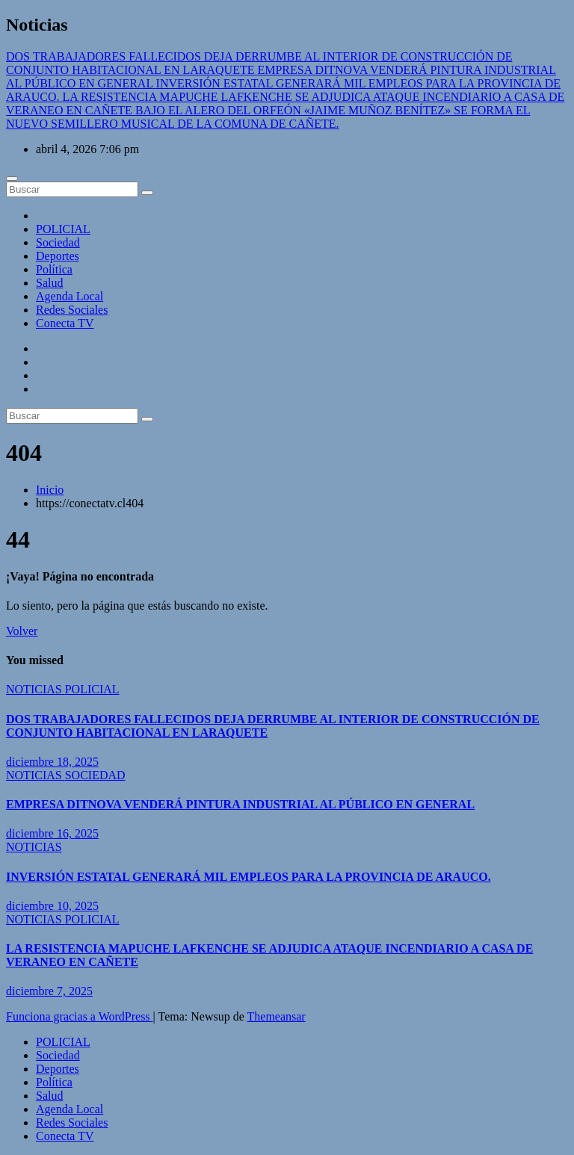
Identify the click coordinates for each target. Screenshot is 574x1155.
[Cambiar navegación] (12, 178)
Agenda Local (69, 296)
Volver (21, 631)
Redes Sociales (72, 309)
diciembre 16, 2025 (52, 833)
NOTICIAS (35, 689)
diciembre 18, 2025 (52, 761)
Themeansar (276, 1016)
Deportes (57, 256)
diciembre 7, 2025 (49, 991)
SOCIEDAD (95, 775)
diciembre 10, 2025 (52, 905)
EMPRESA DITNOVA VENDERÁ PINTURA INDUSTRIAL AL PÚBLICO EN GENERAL (240, 804)
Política (54, 269)
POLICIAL (63, 229)
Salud (49, 282)
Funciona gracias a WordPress (79, 1016)
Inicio (50, 489)
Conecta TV (64, 323)
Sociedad (58, 242)
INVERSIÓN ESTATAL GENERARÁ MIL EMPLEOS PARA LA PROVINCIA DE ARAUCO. (248, 876)
